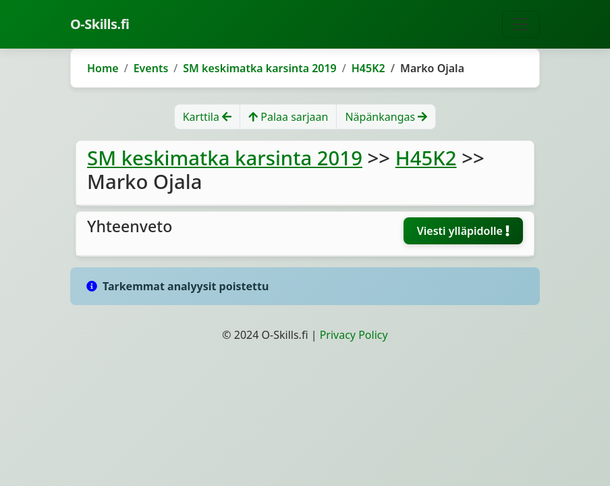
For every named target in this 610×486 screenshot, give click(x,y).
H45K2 (368, 68)
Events (151, 68)
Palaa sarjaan (288, 116)
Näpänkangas (386, 116)
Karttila (207, 116)
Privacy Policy (354, 334)
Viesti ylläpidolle (463, 230)
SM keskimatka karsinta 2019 (260, 68)
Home (103, 68)
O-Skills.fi (99, 24)
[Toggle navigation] (521, 24)
